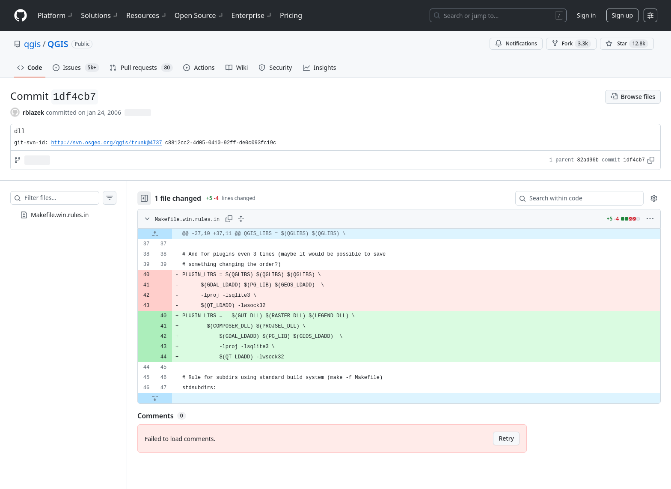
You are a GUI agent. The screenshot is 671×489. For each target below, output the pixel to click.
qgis (32, 44)
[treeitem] (63, 215)
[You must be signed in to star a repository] (627, 44)
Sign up (622, 15)
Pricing (291, 15)
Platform (56, 15)
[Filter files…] (61, 197)
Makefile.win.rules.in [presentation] (60, 215)
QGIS (58, 44)
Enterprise (252, 15)
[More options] (650, 219)
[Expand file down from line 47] (155, 398)
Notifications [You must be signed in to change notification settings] (516, 43)
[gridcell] (399, 234)
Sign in (586, 15)
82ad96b (588, 160)
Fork (571, 43)
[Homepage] (20, 16)
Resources (147, 15)
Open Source (200, 15)
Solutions (100, 15)
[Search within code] (575, 198)
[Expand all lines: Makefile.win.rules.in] (241, 219)
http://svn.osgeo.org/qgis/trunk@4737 (106, 143)
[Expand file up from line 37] (155, 234)
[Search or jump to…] (498, 15)
